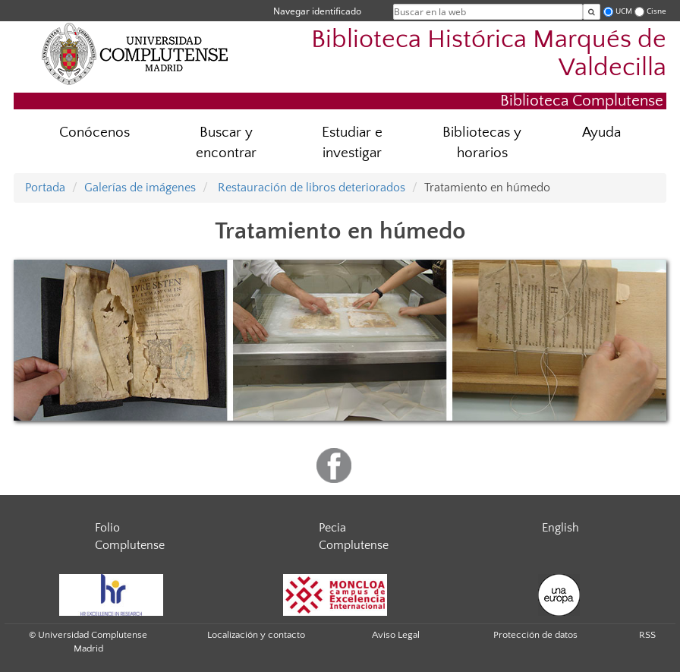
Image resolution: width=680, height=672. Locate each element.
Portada (45, 187)
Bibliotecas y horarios (481, 143)
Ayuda (601, 132)
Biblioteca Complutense (581, 100)
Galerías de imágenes (140, 187)
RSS (647, 634)
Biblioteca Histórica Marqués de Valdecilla (488, 54)
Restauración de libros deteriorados (310, 187)
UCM (623, 11)
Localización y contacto (256, 634)
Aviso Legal (396, 634)
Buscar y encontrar (226, 143)
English (560, 528)
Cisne (656, 11)
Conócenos (94, 132)
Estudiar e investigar (352, 143)
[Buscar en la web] (591, 12)
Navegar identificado (317, 11)
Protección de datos (535, 634)
